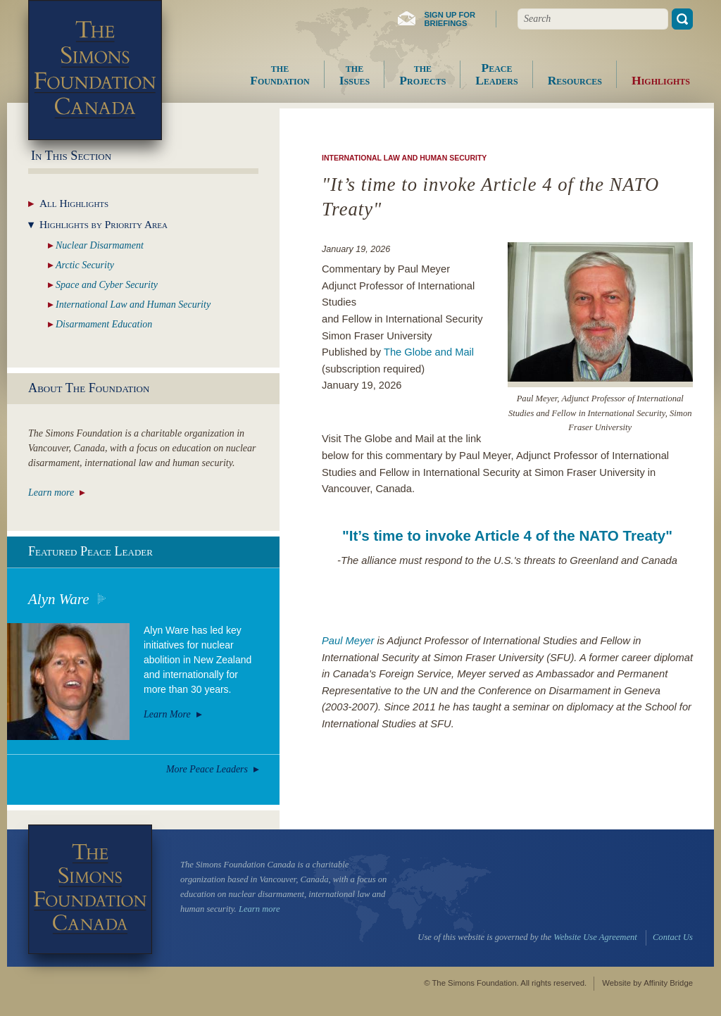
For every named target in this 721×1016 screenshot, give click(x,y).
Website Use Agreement (595, 937)
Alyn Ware (58, 599)
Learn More (167, 714)
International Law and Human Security (404, 157)
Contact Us (673, 937)
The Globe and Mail (429, 352)
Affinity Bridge (668, 983)
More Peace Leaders (207, 769)
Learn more (51, 492)
